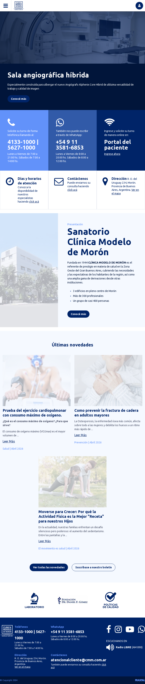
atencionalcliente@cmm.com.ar (78, 660)
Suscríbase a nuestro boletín (93, 569)
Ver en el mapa (22, 667)
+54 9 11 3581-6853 (70, 145)
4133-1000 (21, 142)
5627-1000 (21, 147)
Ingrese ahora (112, 153)
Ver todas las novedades (49, 569)
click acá (34, 201)
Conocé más (78, 315)
